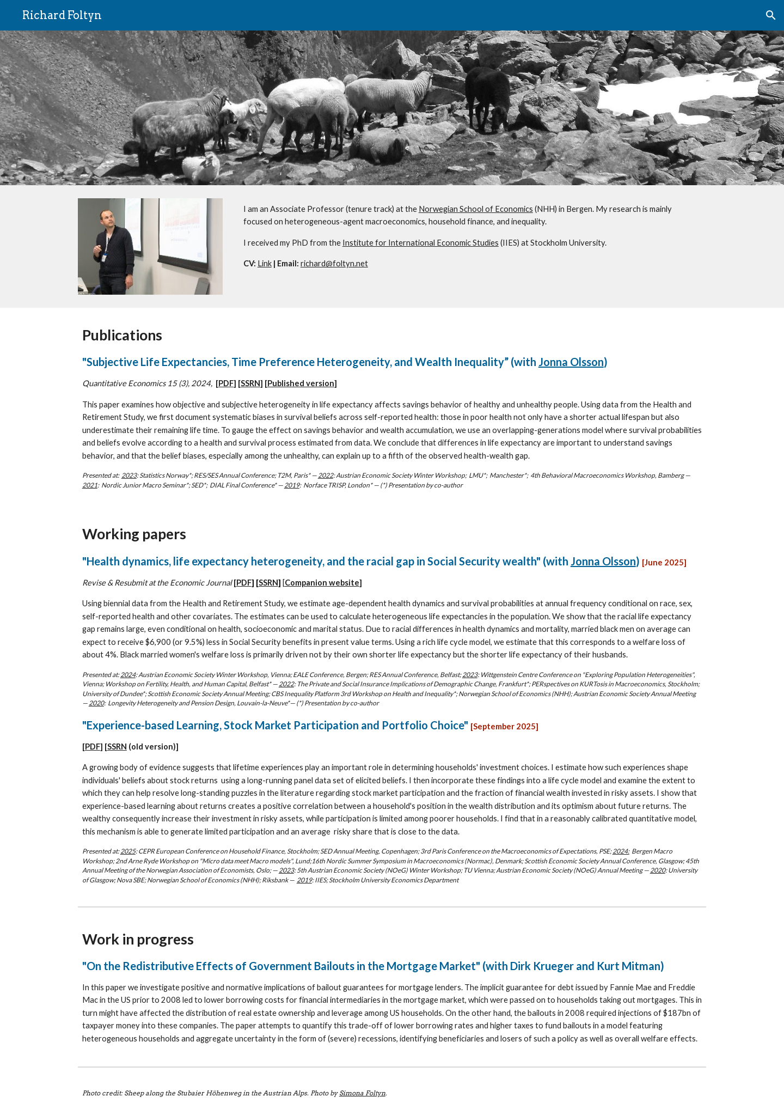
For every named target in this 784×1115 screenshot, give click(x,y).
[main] (472, 236)
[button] (771, 15)
